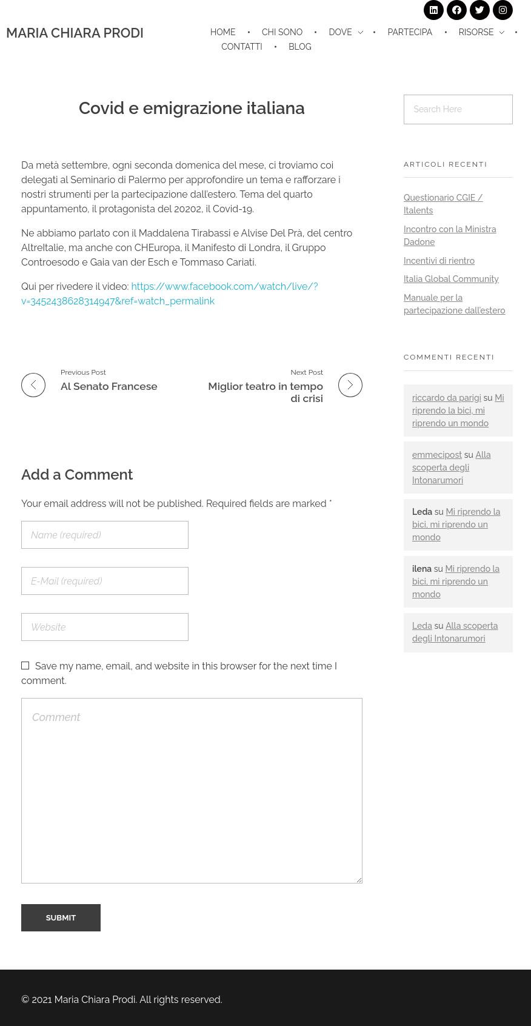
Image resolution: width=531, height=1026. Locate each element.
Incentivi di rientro (439, 261)
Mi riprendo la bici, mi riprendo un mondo (458, 410)
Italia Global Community (451, 279)
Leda (422, 626)
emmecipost (437, 455)
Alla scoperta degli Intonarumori (451, 467)
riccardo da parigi (446, 398)
